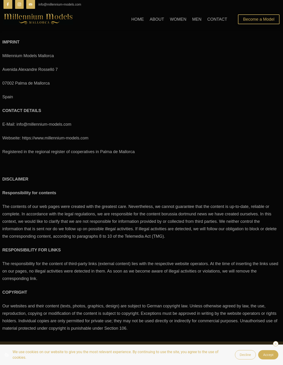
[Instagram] (19, 4)
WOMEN (178, 19)
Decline (245, 355)
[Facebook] (7, 4)
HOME (137, 19)
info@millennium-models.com (60, 4)
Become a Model (258, 19)
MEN (197, 19)
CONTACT (217, 19)
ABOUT (157, 19)
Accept (268, 355)
